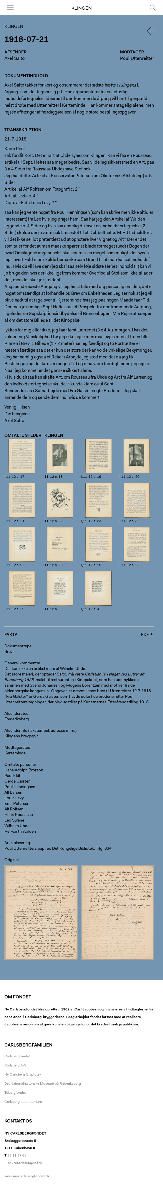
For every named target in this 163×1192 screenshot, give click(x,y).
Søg (152, 7)
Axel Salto (14, 58)
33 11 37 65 (16, 1155)
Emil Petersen (16, 804)
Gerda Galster (17, 782)
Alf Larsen (13, 793)
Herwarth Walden (20, 832)
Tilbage (151, 31)
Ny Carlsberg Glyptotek (22, 1074)
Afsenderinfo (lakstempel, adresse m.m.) (40, 731)
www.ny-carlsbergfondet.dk (27, 1176)
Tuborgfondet (15, 1093)
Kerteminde (15, 753)
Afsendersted (16, 714)
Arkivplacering (17, 843)
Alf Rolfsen (14, 809)
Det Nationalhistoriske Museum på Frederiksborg (42, 1084)
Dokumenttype (17, 646)
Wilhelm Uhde (16, 826)
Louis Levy (14, 798)
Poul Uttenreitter (137, 58)
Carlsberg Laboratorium (23, 1102)
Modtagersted (17, 748)
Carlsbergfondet (17, 1056)
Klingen (81, 8)
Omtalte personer (20, 765)
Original (11, 860)
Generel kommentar (22, 663)
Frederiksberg (16, 719)
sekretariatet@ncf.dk (25, 1163)
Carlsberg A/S (15, 1065)
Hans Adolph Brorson (23, 770)
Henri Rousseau (18, 815)
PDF (145, 635)
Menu (10, 7)
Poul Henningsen (19, 787)
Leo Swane (14, 821)
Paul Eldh (12, 776)
